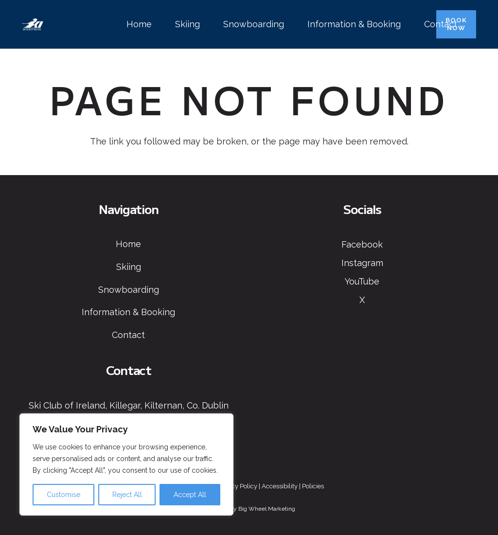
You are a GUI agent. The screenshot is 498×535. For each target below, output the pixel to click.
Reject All (127, 495)
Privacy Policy (237, 486)
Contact (128, 335)
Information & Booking (128, 312)
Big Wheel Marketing (266, 508)
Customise (63, 495)
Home (128, 244)
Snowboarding (128, 290)
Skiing (128, 267)
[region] (126, 464)
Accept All (190, 495)
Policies (313, 486)
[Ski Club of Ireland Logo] (32, 24)
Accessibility (280, 486)
